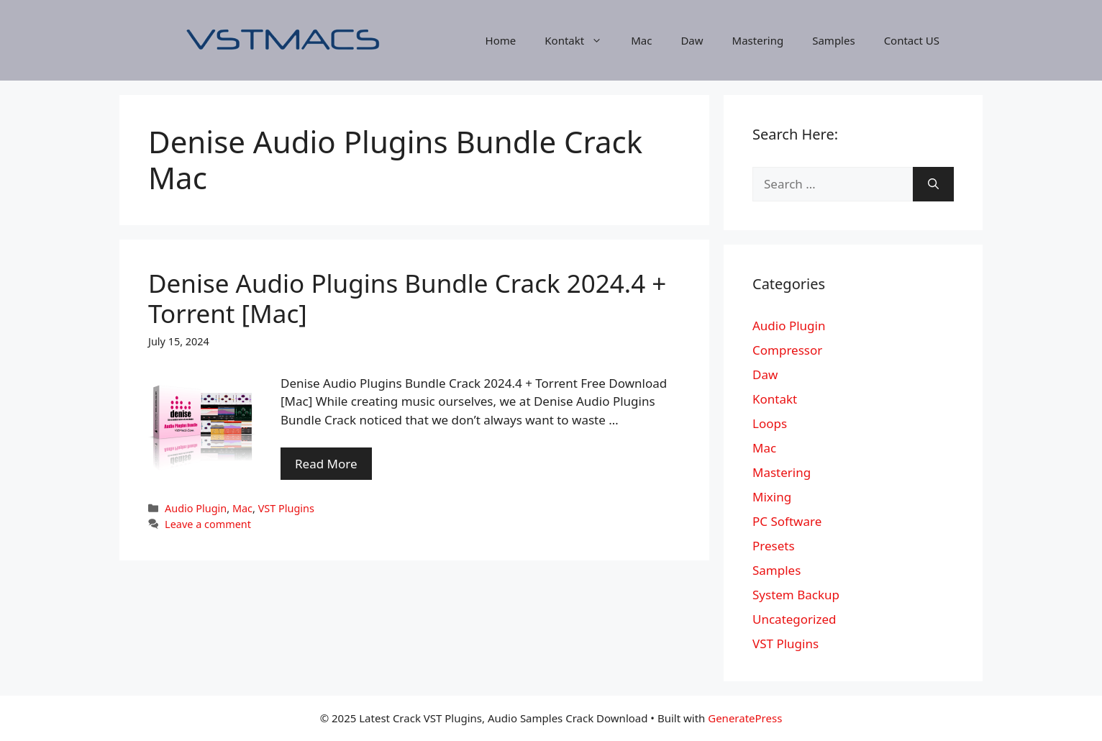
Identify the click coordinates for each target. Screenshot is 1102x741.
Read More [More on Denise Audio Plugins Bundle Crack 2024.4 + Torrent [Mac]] (326, 463)
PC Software (786, 521)
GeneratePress (745, 718)
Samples (833, 40)
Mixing (771, 496)
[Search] (933, 184)
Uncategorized (794, 619)
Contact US (911, 40)
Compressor (787, 350)
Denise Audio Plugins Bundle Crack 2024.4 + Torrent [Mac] (407, 298)
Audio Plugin (196, 508)
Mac (641, 40)
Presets (773, 545)
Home (501, 40)
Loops (769, 423)
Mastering (758, 40)
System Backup (795, 594)
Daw (691, 40)
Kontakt (580, 40)
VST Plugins (286, 508)
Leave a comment (208, 524)
